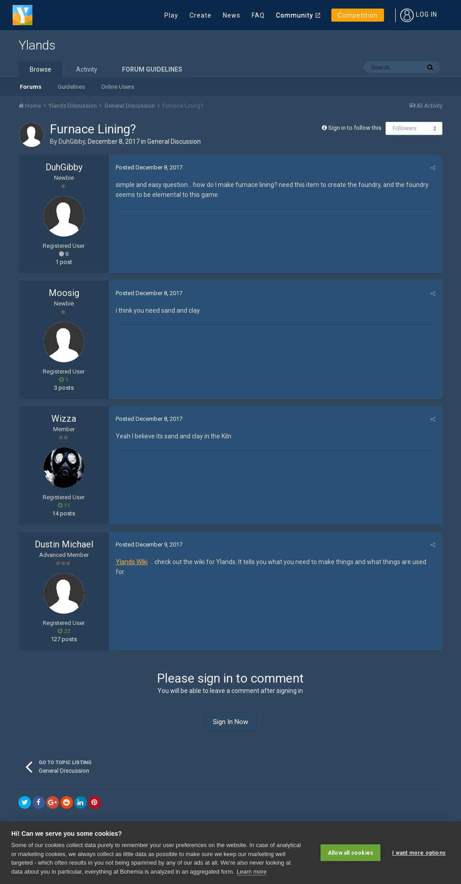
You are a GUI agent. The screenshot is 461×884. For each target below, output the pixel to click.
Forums (30, 86)
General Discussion (174, 141)
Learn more (252, 871)
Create (201, 15)
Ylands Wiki (132, 561)
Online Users (117, 86)
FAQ (258, 15)
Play (171, 15)
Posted (149, 167)
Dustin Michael (64, 544)
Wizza (63, 418)
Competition (358, 15)
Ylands (36, 45)
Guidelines (71, 86)
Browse (40, 69)
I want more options (419, 852)
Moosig (64, 292)
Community (294, 15)
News (231, 15)
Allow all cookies (350, 852)
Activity (86, 69)
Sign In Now (230, 722)
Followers (404, 128)
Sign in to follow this (354, 127)
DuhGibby (72, 141)
